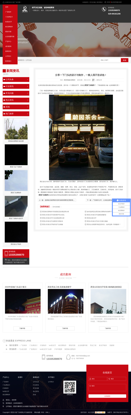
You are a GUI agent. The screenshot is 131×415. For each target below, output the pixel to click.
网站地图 (37, 412)
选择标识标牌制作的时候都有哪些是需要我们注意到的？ (63, 200)
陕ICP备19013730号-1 (120, 412)
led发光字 (8, 22)
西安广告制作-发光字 (16, 218)
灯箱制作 (43, 345)
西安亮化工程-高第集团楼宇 (59, 287)
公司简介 (8, 56)
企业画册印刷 (9, 36)
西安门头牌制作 (16, 192)
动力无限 (91, 412)
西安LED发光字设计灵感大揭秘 (97, 221)
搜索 (124, 60)
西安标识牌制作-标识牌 (16, 141)
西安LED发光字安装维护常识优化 (53, 215)
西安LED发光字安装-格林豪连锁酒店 (106, 287)
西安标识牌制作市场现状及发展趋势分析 (55, 211)
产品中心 (8, 41)
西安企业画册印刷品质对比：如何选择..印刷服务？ (104, 224)
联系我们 (100, 2)
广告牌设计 (33, 349)
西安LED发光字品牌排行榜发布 (52, 221)
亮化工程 (93, 345)
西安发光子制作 (16, 244)
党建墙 (111, 345)
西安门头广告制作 (16, 167)
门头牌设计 (9, 17)
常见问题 (93, 2)
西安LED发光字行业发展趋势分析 (53, 218)
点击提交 (107, 396)
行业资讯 (10, 86)
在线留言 (85, 2)
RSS (43, 412)
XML (47, 412)
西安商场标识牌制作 (69, 80)
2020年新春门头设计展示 (15, 287)
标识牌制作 (9, 26)
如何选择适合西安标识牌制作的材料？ (99, 211)
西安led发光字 (91, 218)
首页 (6, 7)
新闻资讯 (8, 51)
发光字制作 (103, 345)
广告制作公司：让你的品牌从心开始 (105, 200)
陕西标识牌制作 (70, 349)
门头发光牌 (23, 349)
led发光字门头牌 (46, 349)
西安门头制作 (89, 85)
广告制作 (8, 12)
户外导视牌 (58, 349)
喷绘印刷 (8, 31)
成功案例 (8, 46)
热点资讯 (10, 100)
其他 (8, 107)
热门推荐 (10, 114)
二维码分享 (98, 80)
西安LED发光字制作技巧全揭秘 (52, 224)
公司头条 (29, 60)
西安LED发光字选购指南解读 (96, 215)
